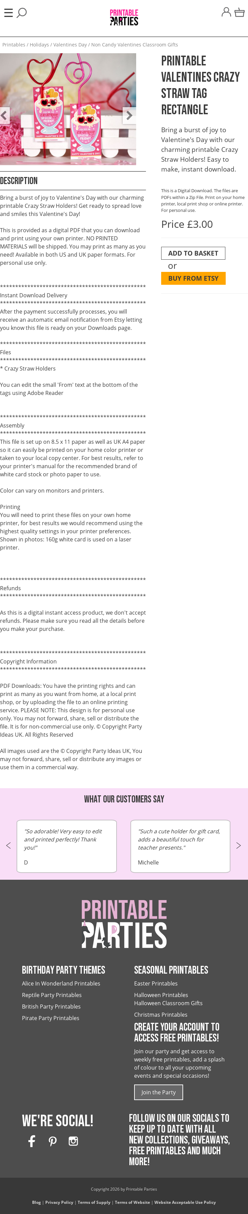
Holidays (39, 44)
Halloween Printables (161, 995)
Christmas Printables (161, 1014)
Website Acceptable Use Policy (185, 1202)
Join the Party (159, 1092)
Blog (36, 1202)
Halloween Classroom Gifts (168, 1003)
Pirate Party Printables (50, 1018)
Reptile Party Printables (52, 995)
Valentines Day (70, 44)
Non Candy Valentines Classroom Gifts (134, 44)
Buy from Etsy (193, 278)
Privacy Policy (59, 1202)
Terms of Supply (94, 1202)
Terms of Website (132, 1202)
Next (126, 110)
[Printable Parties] (124, 14)
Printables (13, 44)
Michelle (180, 846)
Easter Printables (156, 983)
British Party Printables (51, 1006)
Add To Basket (193, 253)
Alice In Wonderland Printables (61, 983)
